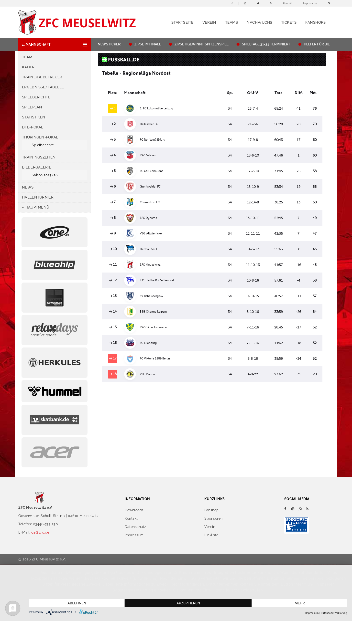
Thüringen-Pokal (40, 137)
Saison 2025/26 (44, 175)
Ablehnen (76, 603)
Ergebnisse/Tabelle (43, 87)
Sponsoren (213, 518)
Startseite (182, 22)
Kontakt (287, 3)
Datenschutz (135, 527)
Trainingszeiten (39, 157)
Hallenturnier (38, 197)
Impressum (310, 3)
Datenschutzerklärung (334, 613)
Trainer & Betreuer (42, 77)
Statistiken (33, 117)
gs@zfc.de (40, 532)
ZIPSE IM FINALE (150, 44)
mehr (300, 603)
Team (27, 57)
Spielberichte (36, 97)
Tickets (289, 22)
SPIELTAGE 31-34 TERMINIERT (268, 44)
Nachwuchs (259, 22)
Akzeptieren (188, 603)
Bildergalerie (36, 167)
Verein (209, 22)
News (27, 187)
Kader (28, 67)
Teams (231, 22)
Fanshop (211, 510)
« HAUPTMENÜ (35, 207)
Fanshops (315, 22)
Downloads (134, 510)
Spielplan (32, 107)
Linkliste (211, 535)
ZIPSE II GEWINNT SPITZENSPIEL (204, 44)
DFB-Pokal (33, 127)
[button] (54, 44)
